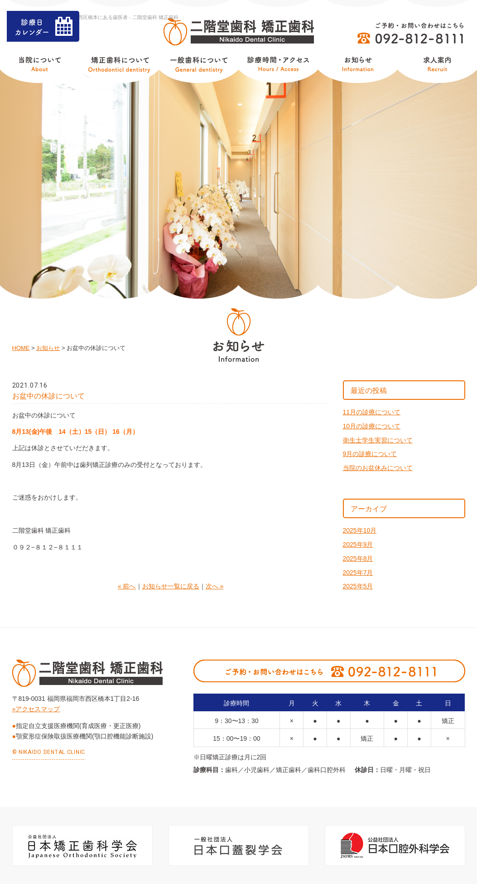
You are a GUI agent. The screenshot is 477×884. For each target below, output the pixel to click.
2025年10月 (360, 530)
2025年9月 (358, 544)
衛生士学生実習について (378, 440)
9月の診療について (370, 453)
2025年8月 (358, 558)
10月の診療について (372, 426)
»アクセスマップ (36, 709)
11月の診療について (372, 412)
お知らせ (48, 348)
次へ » (215, 586)
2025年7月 (358, 572)
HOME (21, 348)
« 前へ (127, 586)
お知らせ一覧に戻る (170, 586)
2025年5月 (358, 586)
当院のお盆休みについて (378, 467)
